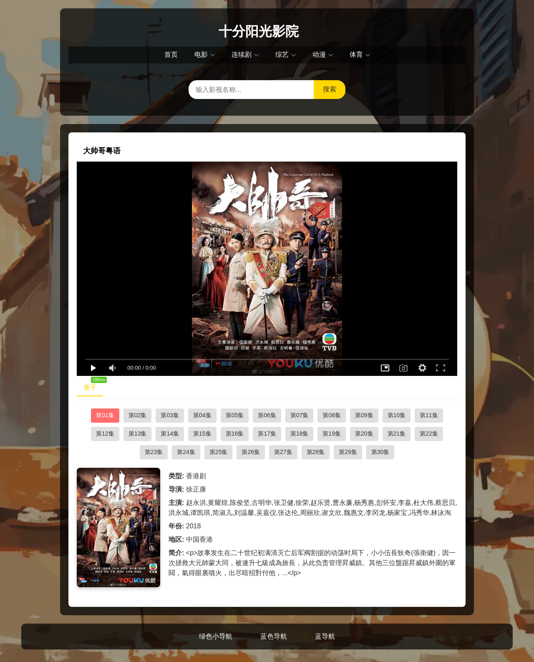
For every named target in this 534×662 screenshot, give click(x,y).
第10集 (397, 415)
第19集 (331, 433)
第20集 (364, 433)
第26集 (251, 452)
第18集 (299, 433)
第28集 (316, 452)
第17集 (267, 433)
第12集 (105, 433)
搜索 (329, 89)
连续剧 (242, 54)
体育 (356, 54)
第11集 (429, 415)
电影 (201, 54)
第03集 (170, 415)
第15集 (202, 433)
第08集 (331, 415)
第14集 (170, 433)
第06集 (267, 415)
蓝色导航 (273, 636)
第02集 (137, 415)
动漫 (319, 54)
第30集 (380, 452)
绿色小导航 (215, 636)
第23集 (154, 452)
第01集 (105, 415)
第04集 (202, 415)
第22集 (429, 433)
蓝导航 (325, 636)
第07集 (299, 415)
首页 (171, 54)
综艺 (282, 54)
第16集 (235, 433)
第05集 (235, 415)
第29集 (348, 452)
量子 (93, 385)
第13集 (137, 433)
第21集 (397, 433)
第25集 (218, 452)
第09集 (364, 415)
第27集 (283, 452)
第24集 (186, 452)
